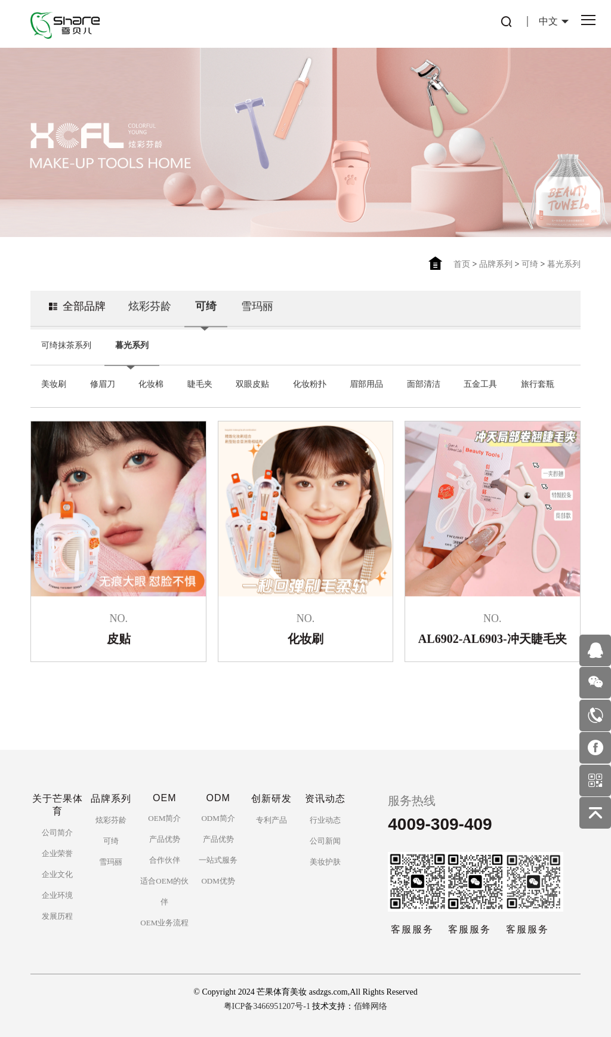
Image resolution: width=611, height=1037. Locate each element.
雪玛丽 (257, 304)
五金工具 (480, 382)
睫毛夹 (199, 382)
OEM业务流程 (164, 922)
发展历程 (57, 916)
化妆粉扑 (309, 382)
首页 (461, 264)
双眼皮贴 (252, 382)
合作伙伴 (164, 860)
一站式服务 (218, 860)
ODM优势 (217, 880)
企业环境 (57, 895)
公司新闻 (325, 840)
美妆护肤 (325, 861)
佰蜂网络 (370, 1006)
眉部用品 (366, 382)
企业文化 (57, 874)
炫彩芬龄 (149, 304)
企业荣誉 (57, 853)
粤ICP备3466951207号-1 (267, 1006)
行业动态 (325, 820)
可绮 (529, 264)
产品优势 (164, 839)
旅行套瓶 (537, 382)
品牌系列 (496, 264)
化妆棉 (150, 382)
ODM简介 (217, 818)
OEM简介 (164, 818)
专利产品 (271, 820)
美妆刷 (53, 382)
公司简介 (57, 832)
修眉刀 (102, 382)
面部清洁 (423, 382)
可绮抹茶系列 (66, 343)
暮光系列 (564, 264)
